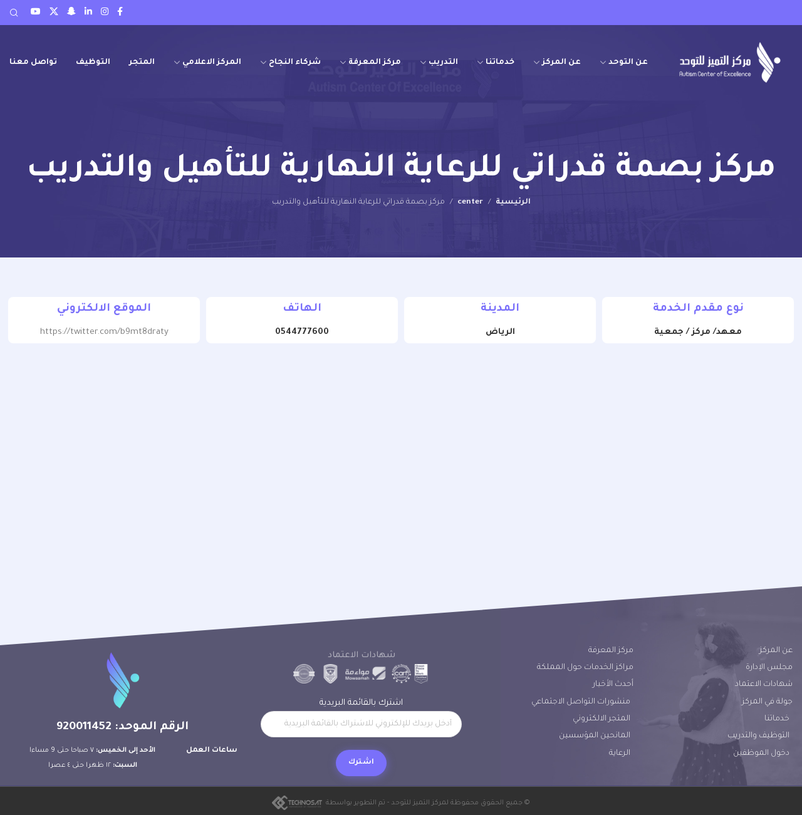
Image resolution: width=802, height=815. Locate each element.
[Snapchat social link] (71, 13)
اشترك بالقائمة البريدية (361, 717)
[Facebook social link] (120, 13)
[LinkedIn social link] (88, 13)
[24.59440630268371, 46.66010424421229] (401, 452)
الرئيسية (513, 202)
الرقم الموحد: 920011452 (122, 727)
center (470, 202)
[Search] (13, 12)
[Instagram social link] (104, 13)
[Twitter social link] (54, 13)
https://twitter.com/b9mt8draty (104, 332)
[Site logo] (730, 62)
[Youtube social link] (35, 13)
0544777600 (302, 332)
